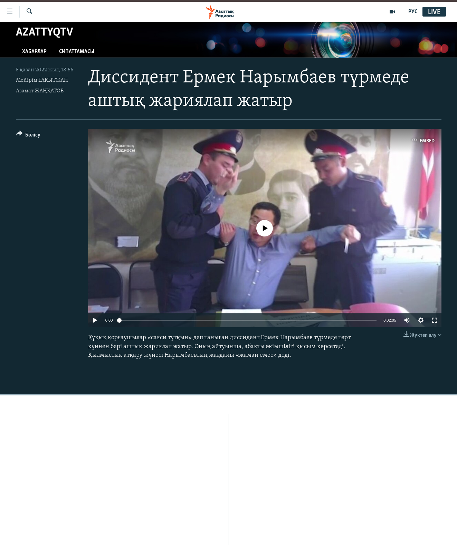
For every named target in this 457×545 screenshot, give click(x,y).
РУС (413, 11)
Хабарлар (34, 51)
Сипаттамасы (76, 51)
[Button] (28, 136)
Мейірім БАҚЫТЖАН (42, 80)
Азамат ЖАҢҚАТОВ (40, 91)
